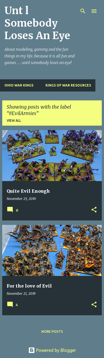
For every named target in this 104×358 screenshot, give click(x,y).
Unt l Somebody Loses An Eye (37, 23)
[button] (94, 210)
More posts (52, 331)
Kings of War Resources (68, 85)
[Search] (83, 11)
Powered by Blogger (52, 350)
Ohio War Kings (18, 85)
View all (14, 120)
